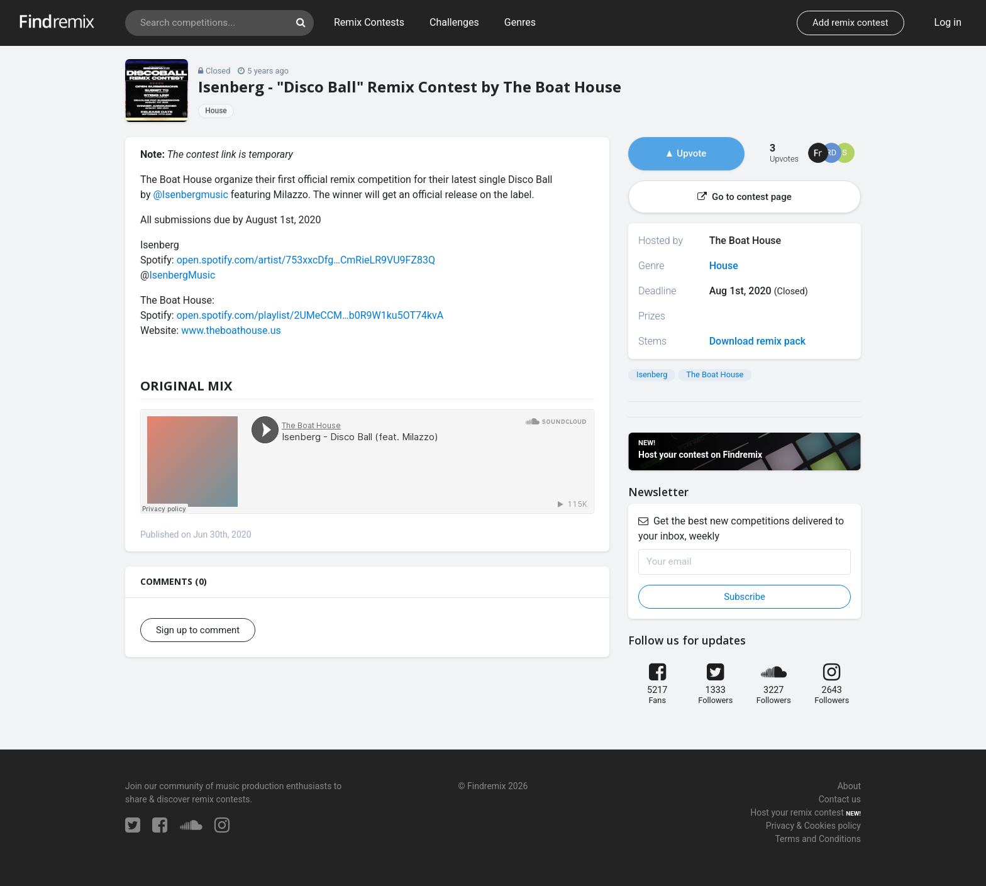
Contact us (840, 799)
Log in (947, 22)
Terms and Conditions (818, 839)
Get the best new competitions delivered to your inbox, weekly (741, 528)
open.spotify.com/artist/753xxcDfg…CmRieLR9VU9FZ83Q (306, 260)
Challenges (454, 22)
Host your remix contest (797, 812)
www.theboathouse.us (231, 330)
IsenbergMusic (182, 275)
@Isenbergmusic (190, 195)
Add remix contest (850, 22)
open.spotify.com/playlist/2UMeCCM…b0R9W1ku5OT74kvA (310, 315)
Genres (520, 22)
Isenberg (651, 374)
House (216, 110)
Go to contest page (744, 196)
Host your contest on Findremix (700, 455)
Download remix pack (757, 341)
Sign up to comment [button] (198, 630)
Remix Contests (369, 22)
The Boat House (714, 374)
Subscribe (744, 596)
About (849, 786)
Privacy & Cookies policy (813, 826)
